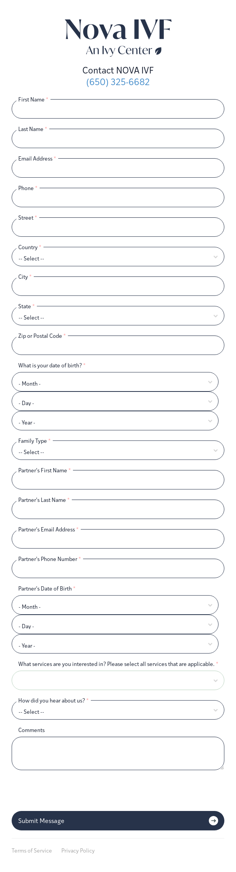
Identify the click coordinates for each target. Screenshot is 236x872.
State (26, 306)
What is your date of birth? (52, 365)
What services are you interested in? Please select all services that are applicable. (118, 664)
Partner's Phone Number (49, 559)
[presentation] (71, 791)
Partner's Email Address (48, 529)
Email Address (37, 158)
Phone (28, 188)
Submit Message (41, 821)
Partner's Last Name (44, 499)
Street (27, 217)
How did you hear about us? (53, 700)
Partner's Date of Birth (47, 588)
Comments (31, 730)
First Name (33, 99)
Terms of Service (32, 850)
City (25, 276)
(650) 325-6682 (118, 81)
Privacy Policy (78, 850)
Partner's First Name (44, 470)
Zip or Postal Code (42, 335)
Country (30, 247)
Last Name (32, 129)
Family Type (34, 440)
